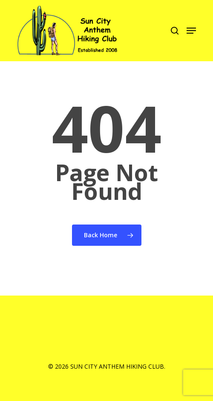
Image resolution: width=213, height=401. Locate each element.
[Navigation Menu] (191, 30)
